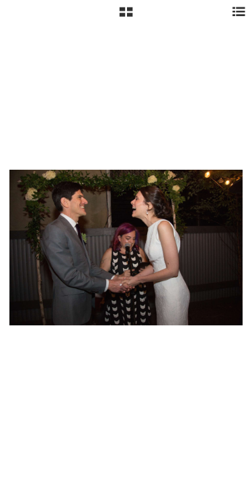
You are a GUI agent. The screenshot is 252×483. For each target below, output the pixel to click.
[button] (126, 17)
